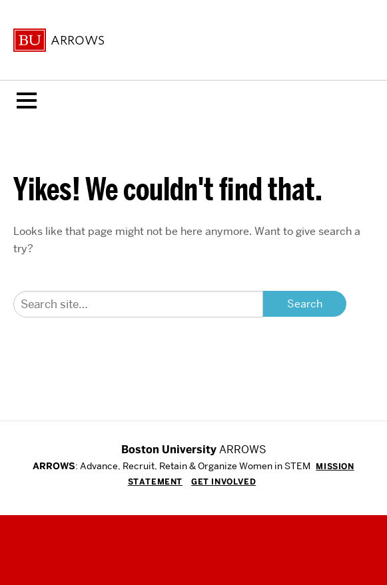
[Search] (138, 304)
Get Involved (223, 482)
